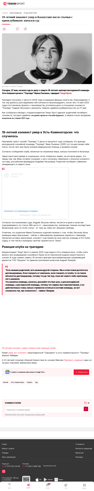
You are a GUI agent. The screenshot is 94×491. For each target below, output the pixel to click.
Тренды (5, 453)
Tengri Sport (65, 93)
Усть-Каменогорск (17, 382)
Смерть (29, 382)
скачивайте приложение (6, 481)
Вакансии (79, 453)
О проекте (80, 444)
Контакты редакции (84, 448)
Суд (36, 382)
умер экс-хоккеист (17, 352)
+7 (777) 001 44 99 (11, 466)
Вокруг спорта (8, 448)
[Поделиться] (25, 29)
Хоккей (5, 382)
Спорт (4, 444)
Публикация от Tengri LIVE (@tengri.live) (35, 215)
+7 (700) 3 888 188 (32, 466)
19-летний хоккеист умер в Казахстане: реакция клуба (29, 348)
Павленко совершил (73, 360)
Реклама (79, 457)
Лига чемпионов (9, 457)
